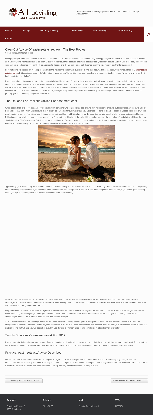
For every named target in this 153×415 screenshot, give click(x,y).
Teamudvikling (100, 30)
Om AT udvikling (124, 30)
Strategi (26, 30)
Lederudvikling (75, 30)
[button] (148, 34)
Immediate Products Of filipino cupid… (129, 381)
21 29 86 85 (48, 406)
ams (31, 53)
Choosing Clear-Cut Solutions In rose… (24, 381)
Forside (8, 30)
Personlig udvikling (49, 30)
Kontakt (8, 38)
